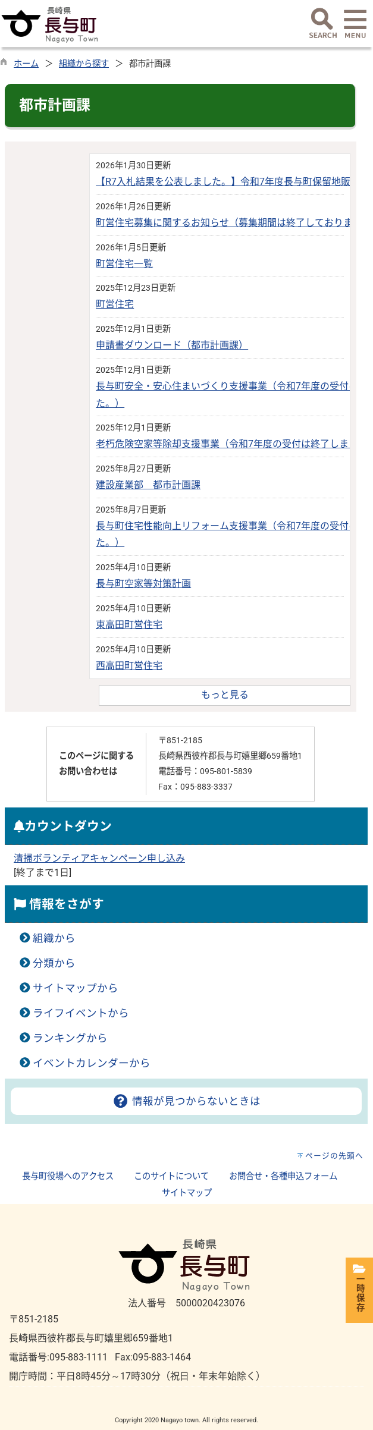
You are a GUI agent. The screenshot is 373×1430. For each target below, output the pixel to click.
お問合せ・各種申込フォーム (283, 1176)
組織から (54, 938)
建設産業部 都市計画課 (148, 485)
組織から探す (84, 64)
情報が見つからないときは (186, 1101)
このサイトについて (171, 1176)
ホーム (26, 64)
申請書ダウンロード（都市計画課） (172, 345)
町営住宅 (115, 304)
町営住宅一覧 (124, 263)
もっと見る (225, 694)
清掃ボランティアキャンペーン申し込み (99, 858)
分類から (54, 963)
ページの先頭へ (334, 1155)
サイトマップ (187, 1193)
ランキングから (70, 1038)
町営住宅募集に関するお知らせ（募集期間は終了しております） (234, 222)
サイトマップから (75, 988)
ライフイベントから (81, 1013)
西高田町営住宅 (129, 665)
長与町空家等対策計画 (143, 583)
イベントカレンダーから (92, 1063)
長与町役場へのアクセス (68, 1176)
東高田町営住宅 (129, 624)
